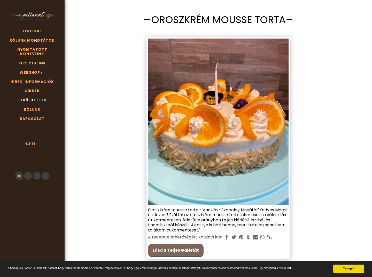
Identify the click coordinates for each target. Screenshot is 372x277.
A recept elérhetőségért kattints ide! (185, 237)
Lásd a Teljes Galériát (176, 250)
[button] (32, 151)
